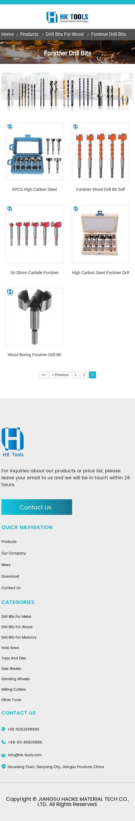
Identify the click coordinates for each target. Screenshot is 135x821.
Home (7, 34)
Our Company (13, 553)
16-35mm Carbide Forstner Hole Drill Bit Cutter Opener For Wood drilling (34, 273)
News (5, 565)
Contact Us (36, 508)
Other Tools (11, 700)
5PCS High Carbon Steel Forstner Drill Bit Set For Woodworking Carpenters (34, 190)
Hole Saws (10, 648)
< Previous (60, 375)
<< (44, 375)
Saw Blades (11, 669)
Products (29, 34)
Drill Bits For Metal (16, 617)
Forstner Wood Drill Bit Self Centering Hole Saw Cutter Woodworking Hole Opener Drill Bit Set (100, 190)
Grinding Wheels (15, 679)
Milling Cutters (13, 689)
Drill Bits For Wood (65, 34)
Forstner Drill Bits (108, 34)
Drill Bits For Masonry (19, 637)
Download (10, 576)
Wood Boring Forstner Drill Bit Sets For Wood (34, 355)
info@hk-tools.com (25, 755)
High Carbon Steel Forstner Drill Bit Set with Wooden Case (100, 273)
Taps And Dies (13, 658)
